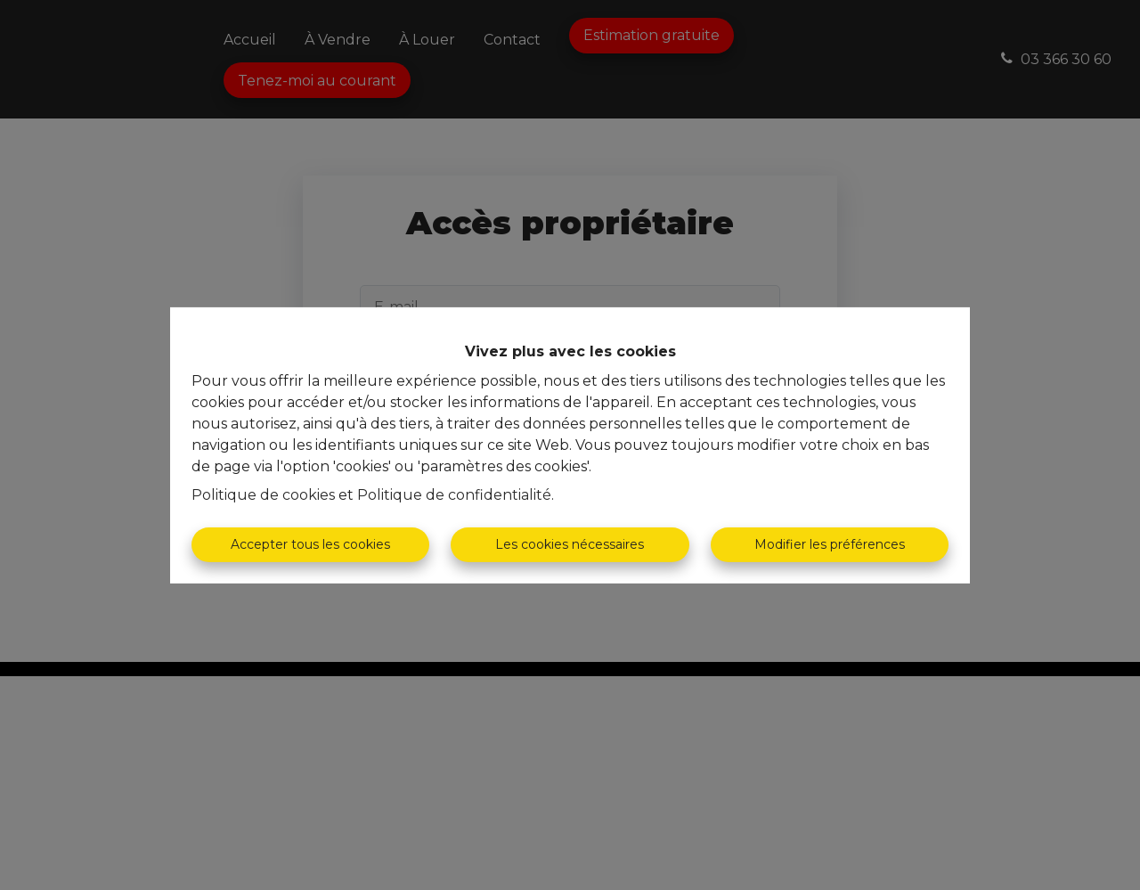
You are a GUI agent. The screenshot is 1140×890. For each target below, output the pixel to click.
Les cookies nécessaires (569, 544)
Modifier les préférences (829, 544)
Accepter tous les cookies (310, 544)
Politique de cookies (263, 494)
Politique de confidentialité (454, 494)
